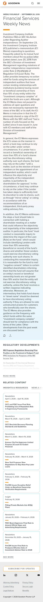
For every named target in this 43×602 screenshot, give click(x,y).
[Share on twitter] (27, 575)
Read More (9, 376)
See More (8, 557)
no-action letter (31, 56)
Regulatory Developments (21, 345)
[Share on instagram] (16, 575)
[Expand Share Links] (10, 335)
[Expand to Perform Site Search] (32, 3)
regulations (23, 368)
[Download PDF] (4, 335)
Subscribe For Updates (21, 568)
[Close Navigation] (38, 3)
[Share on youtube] (38, 575)
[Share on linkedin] (4, 575)
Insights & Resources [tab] (15, 388)
